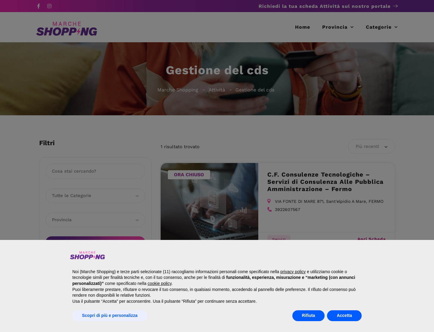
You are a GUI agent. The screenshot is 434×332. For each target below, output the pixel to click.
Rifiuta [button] (308, 315)
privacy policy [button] (293, 271)
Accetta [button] (344, 315)
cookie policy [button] (159, 283)
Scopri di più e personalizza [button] (109, 315)
